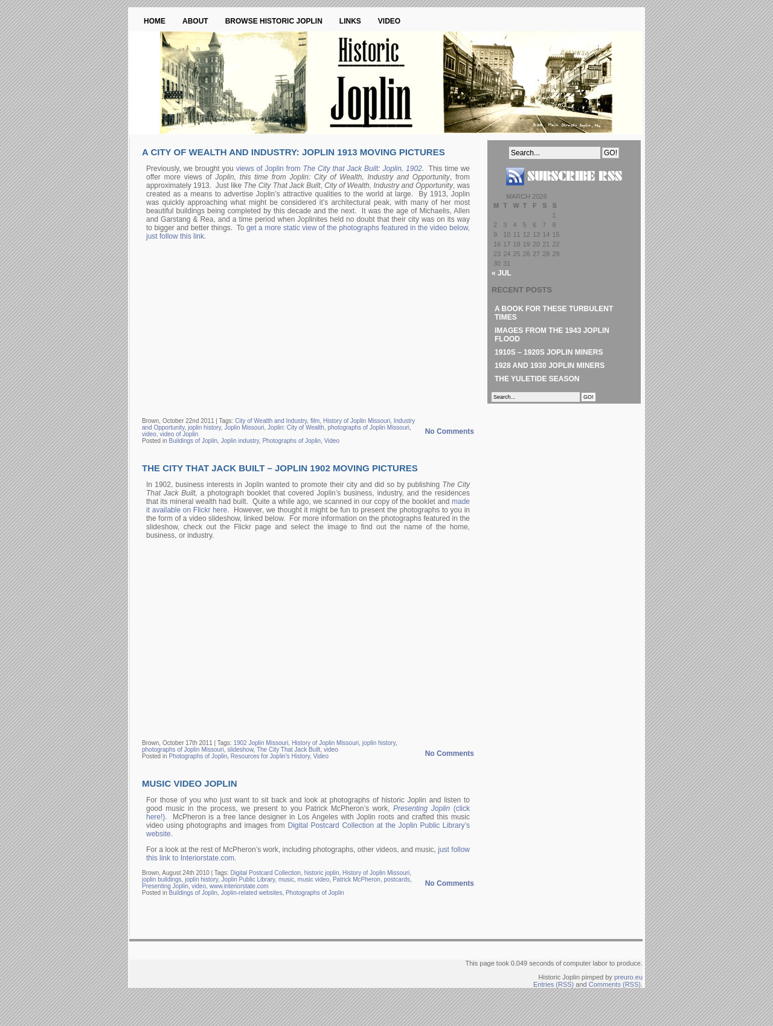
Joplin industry (240, 440)
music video (314, 879)
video (149, 434)
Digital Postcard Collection (265, 873)
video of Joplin (178, 434)
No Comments (449, 431)
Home (154, 21)
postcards (396, 879)
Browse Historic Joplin (273, 21)
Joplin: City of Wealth (296, 427)
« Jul (502, 273)
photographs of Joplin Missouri (368, 427)
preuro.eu (628, 977)
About (195, 21)
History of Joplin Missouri (356, 421)
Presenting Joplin (165, 886)
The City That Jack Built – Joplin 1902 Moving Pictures (280, 468)
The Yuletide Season (537, 379)
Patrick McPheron (356, 879)
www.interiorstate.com (239, 886)
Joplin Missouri (244, 427)
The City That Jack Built (288, 749)
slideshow (240, 749)
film (315, 421)
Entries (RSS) (553, 984)
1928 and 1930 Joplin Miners (550, 365)
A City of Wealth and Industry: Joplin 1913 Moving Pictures (293, 152)
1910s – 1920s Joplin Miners (549, 352)
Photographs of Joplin (291, 440)
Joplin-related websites (252, 892)
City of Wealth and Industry (271, 421)
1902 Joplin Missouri (260, 743)
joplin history (204, 427)
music (286, 879)
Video (389, 21)
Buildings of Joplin (192, 440)
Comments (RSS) (615, 984)
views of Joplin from (329, 168)
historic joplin (321, 873)
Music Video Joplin (189, 783)
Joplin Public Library (248, 879)
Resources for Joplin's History (270, 756)
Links (350, 21)
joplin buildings (162, 879)
